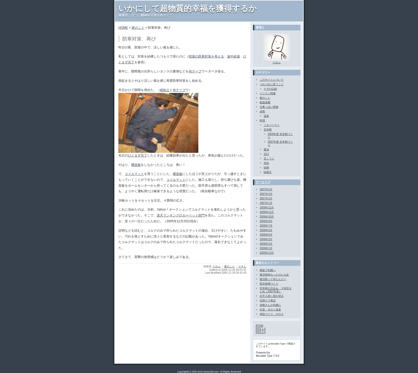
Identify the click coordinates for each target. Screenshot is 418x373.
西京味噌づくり (269, 283)
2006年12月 (267, 207)
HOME (123, 28)
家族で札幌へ (268, 270)
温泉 (266, 115)
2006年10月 (267, 216)
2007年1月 (266, 203)
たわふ (217, 266)
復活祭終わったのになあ (274, 274)
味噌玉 (268, 172)
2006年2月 (266, 243)
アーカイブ (263, 182)
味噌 (266, 167)
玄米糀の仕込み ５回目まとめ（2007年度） (276, 290)
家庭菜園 (265, 102)
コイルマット (134, 174)
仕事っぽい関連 (269, 106)
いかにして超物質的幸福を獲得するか (187, 8)
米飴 (266, 163)
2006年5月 (266, 234)
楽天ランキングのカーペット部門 (181, 215)
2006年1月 (266, 248)
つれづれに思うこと (272, 84)
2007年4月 (266, 189)
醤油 (266, 149)
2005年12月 (267, 252)
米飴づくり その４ (272, 314)
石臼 (266, 154)
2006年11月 (267, 212)
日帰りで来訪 (268, 300)
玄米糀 (268, 129)
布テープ (195, 71)
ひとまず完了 (137, 155)
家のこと (138, 28)
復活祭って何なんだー (273, 279)
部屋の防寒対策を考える (206, 56)
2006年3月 (266, 239)
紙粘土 (165, 90)
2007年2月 (266, 198)
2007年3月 (266, 193)
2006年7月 (266, 225)
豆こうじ (269, 158)
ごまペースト (272, 125)
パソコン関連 (268, 93)
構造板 (136, 165)
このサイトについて (272, 79)
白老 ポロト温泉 (270, 309)
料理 (262, 120)
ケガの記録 (270, 88)
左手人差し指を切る (272, 295)
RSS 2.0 (261, 332)
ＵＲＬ (242, 266)
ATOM (259, 325)
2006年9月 (266, 221)
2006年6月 (266, 230)
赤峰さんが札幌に (270, 305)
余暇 (262, 111)
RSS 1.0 (261, 328)
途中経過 (233, 56)
